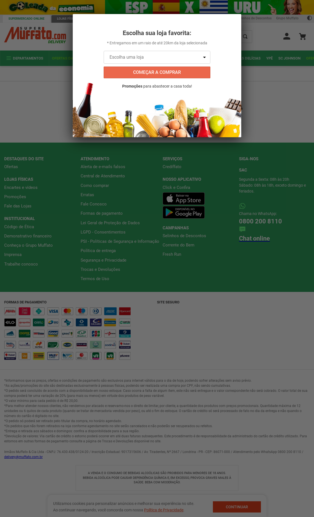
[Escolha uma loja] (157, 57)
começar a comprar (157, 72)
